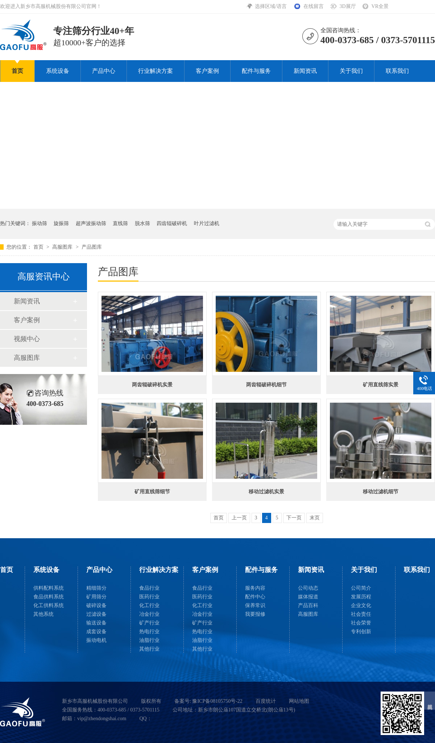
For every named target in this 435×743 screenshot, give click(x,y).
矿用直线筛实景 (380, 384)
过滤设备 (96, 614)
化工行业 (149, 605)
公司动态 (308, 588)
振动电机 (96, 640)
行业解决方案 (155, 71)
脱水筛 (142, 223)
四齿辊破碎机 (172, 223)
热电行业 (149, 631)
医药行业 (149, 596)
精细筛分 (96, 588)
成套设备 (96, 631)
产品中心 (103, 71)
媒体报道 (308, 596)
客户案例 (207, 71)
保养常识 (255, 605)
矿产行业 (149, 623)
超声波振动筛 (91, 223)
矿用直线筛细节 (152, 491)
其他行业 (149, 649)
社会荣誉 (361, 623)
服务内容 (255, 588)
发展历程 (361, 596)
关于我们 (351, 71)
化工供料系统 (48, 605)
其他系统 (43, 614)
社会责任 (361, 614)
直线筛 (120, 223)
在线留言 (313, 6)
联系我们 (397, 71)
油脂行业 (149, 640)
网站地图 (299, 701)
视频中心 (27, 339)
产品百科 (308, 605)
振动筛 (39, 223)
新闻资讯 (305, 71)
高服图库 (63, 247)
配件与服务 (256, 71)
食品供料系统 (48, 596)
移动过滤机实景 (266, 491)
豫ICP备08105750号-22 (217, 701)
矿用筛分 (96, 596)
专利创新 (361, 631)
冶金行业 (149, 614)
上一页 (239, 517)
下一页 (294, 517)
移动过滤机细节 (380, 491)
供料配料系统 (48, 588)
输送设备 (96, 623)
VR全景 (380, 6)
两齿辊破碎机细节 (266, 384)
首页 (17, 71)
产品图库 (92, 247)
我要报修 (255, 614)
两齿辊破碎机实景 (152, 384)
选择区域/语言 (271, 6)
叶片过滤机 (206, 223)
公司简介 (361, 588)
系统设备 (57, 71)
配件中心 (255, 596)
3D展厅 (347, 6)
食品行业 (149, 588)
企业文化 (361, 605)
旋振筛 (61, 223)
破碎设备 (96, 605)
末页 (315, 517)
